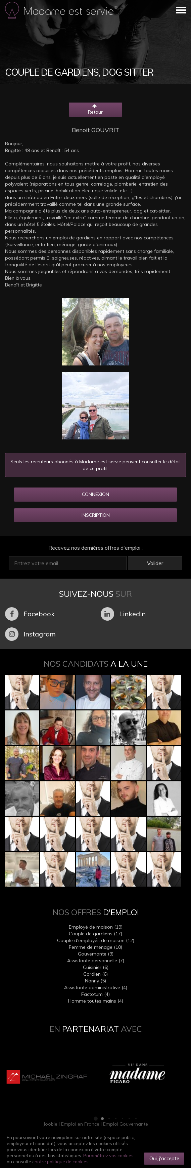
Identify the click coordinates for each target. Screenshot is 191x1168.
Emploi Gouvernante (125, 1124)
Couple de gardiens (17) (95, 934)
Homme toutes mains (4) (95, 1001)
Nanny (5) (95, 981)
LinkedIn (123, 614)
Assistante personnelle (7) (95, 961)
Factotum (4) (95, 994)
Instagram (30, 634)
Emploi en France (80, 1124)
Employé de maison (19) (96, 927)
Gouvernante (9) (95, 954)
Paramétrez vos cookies (108, 1155)
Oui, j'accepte (164, 1158)
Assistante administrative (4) (95, 987)
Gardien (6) (95, 974)
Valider (155, 563)
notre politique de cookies (62, 1161)
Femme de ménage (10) (95, 947)
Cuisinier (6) (95, 967)
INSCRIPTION (96, 515)
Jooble (50, 1124)
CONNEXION (95, 494)
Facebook (30, 614)
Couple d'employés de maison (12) (95, 940)
